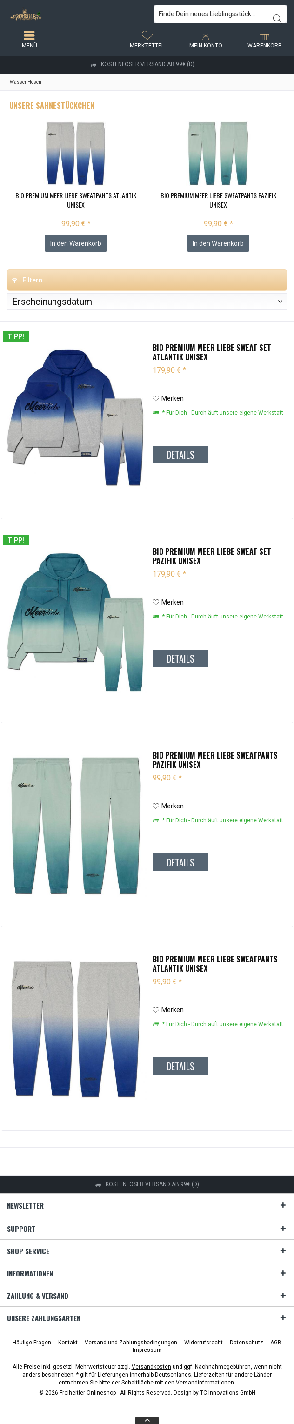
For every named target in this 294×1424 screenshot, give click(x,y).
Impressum (147, 1350)
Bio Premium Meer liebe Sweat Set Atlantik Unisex (212, 352)
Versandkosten (151, 1367)
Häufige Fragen (32, 1342)
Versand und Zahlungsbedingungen (131, 1342)
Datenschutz (246, 1342)
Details (180, 455)
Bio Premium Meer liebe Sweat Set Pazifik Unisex (212, 556)
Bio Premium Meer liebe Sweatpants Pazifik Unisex (218, 200)
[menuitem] (264, 39)
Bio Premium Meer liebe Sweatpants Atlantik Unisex (75, 200)
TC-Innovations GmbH (227, 1393)
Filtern (27, 280)
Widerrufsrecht (203, 1342)
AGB (275, 1342)
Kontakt (68, 1342)
